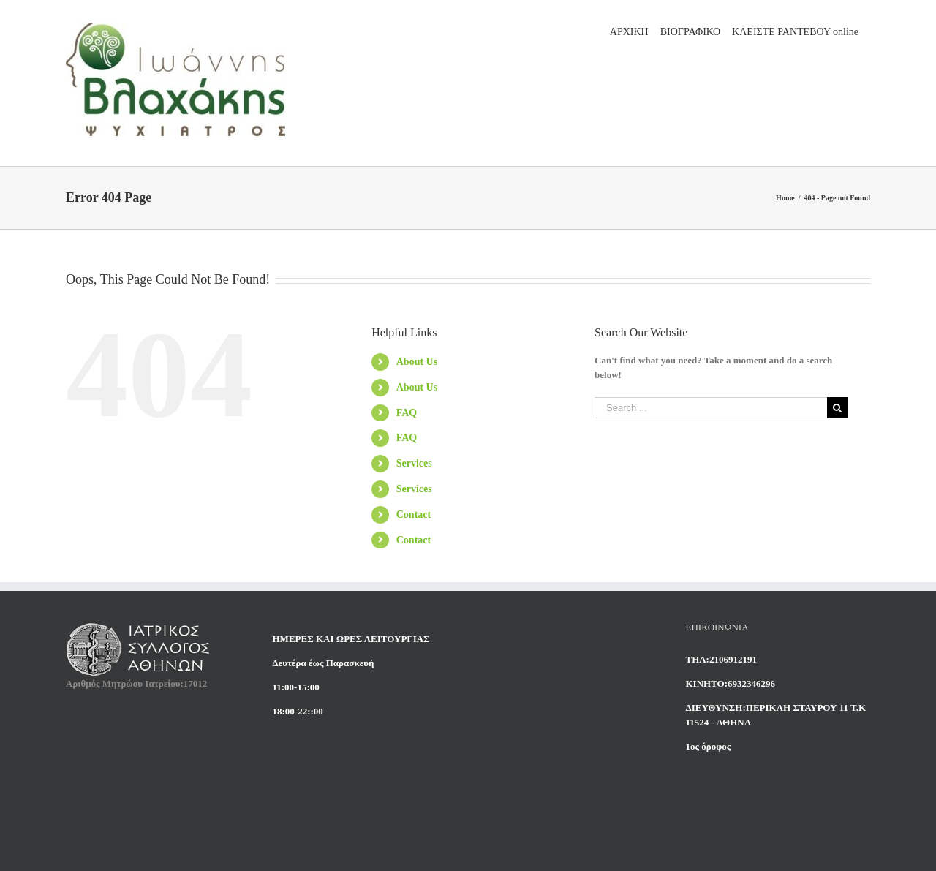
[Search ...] (711, 407)
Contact (413, 514)
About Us (416, 361)
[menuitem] (629, 30)
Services (414, 463)
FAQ (407, 412)
